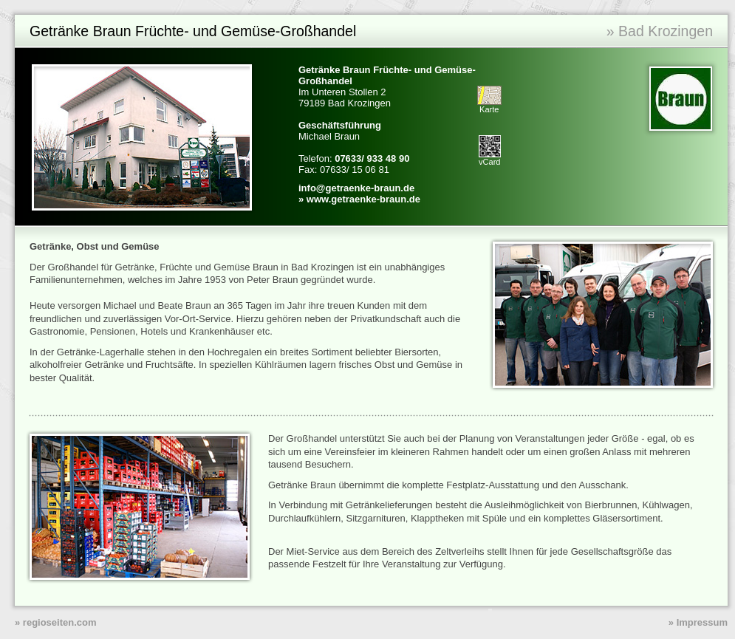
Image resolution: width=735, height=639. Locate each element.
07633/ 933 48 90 (372, 158)
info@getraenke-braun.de (356, 188)
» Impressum (698, 622)
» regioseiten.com (56, 622)
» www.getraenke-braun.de (359, 199)
